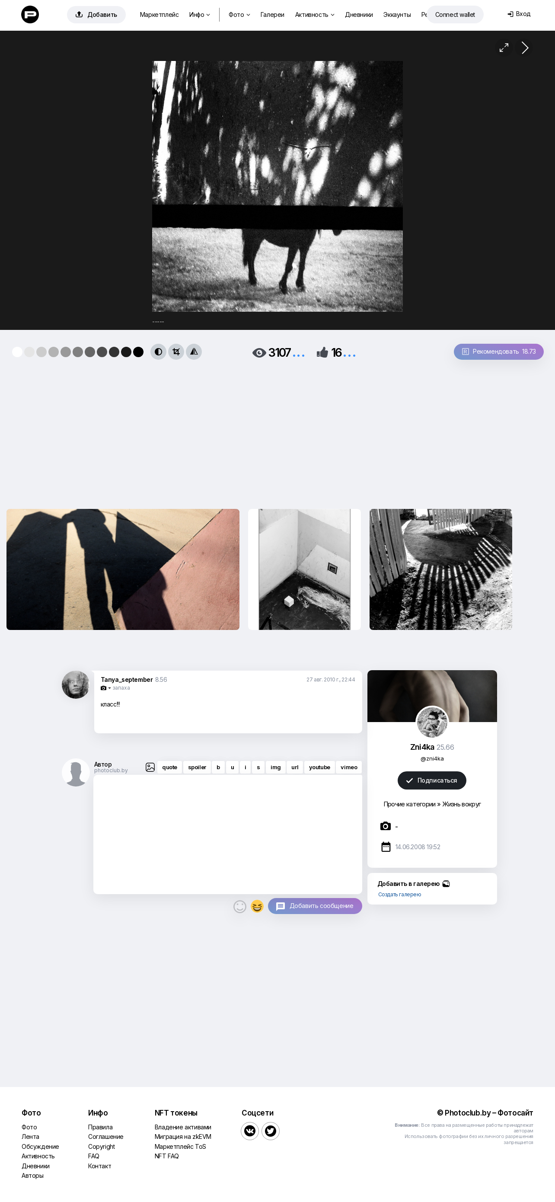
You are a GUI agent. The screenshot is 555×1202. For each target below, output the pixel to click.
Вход (519, 14)
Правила (100, 1127)
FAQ (93, 1156)
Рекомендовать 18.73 (499, 351)
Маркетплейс (159, 14)
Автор (103, 764)
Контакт (99, 1166)
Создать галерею (399, 894)
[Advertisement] (187, 431)
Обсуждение (40, 1146)
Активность (315, 14)
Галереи (272, 14)
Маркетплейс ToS (180, 1146)
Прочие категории (409, 804)
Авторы (33, 1175)
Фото (239, 14)
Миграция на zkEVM (183, 1136)
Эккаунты (397, 14)
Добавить (96, 14)
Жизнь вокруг (461, 804)
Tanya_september (127, 679)
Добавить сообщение (322, 905)
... (299, 351)
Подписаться (431, 780)
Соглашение (106, 1136)
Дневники (359, 14)
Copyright (101, 1146)
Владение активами (183, 1127)
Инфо (199, 14)
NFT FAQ (167, 1156)
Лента (30, 1136)
